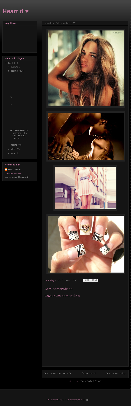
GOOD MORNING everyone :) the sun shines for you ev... (19, 134)
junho (13, 153)
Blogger (86, 399)
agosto (14, 145)
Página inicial (89, 373)
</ (11, 97)
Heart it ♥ (15, 11)
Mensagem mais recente (57, 373)
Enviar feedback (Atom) (90, 381)
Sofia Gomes (14, 169)
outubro (14, 67)
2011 (11, 63)
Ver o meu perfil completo (17, 177)
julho (13, 149)
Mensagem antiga (116, 373)
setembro (15, 71)
